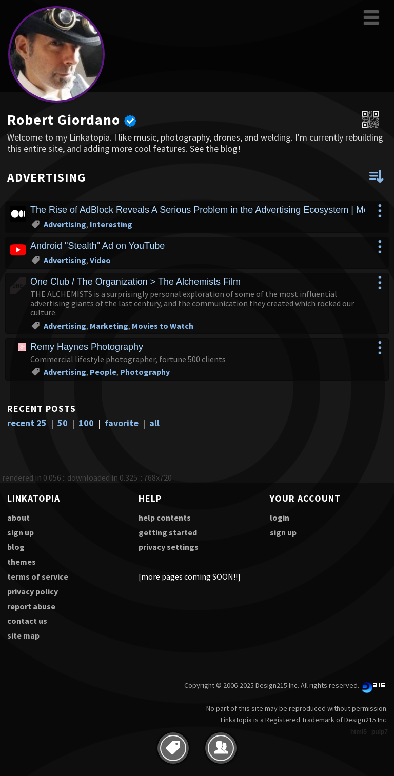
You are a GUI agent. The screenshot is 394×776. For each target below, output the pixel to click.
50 (62, 423)
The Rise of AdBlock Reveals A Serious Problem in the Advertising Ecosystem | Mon (202, 210)
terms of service (37, 576)
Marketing (109, 326)
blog (16, 547)
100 (86, 423)
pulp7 (379, 731)
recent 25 (27, 423)
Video (100, 260)
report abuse (31, 606)
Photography (145, 372)
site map (23, 635)
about (18, 517)
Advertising (65, 224)
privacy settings (169, 547)
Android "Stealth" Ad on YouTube (97, 246)
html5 (358, 731)
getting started (168, 532)
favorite (122, 423)
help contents (165, 517)
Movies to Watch (162, 326)
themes (21, 561)
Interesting (111, 224)
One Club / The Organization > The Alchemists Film (135, 281)
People (103, 372)
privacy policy (32, 591)
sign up (20, 532)
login (279, 517)
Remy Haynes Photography (86, 347)
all (154, 423)
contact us (27, 620)
